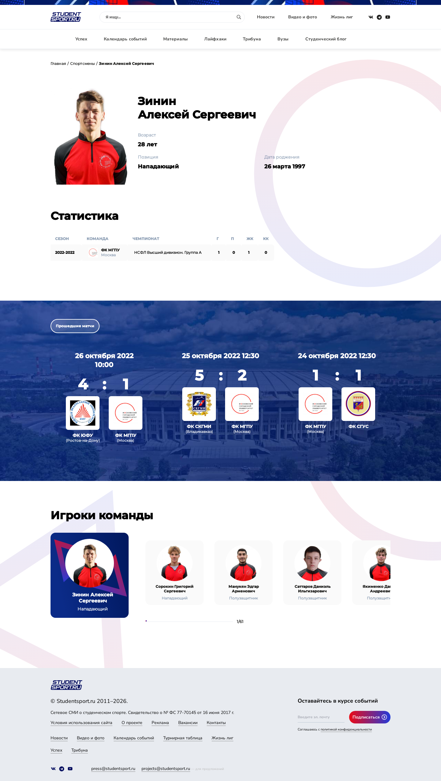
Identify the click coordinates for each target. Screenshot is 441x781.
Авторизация (376, 39)
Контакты (216, 723)
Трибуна (252, 39)
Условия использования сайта (81, 723)
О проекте (132, 723)
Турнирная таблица (182, 738)
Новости (265, 17)
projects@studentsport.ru (165, 769)
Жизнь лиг (342, 17)
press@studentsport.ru (113, 769)
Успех (81, 39)
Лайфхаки (215, 39)
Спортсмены (82, 63)
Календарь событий (125, 39)
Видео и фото (302, 17)
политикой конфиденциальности (346, 729)
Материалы (175, 39)
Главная (58, 63)
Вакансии (188, 723)
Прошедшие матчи (75, 326)
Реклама (160, 723)
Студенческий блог (325, 39)
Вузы (283, 39)
